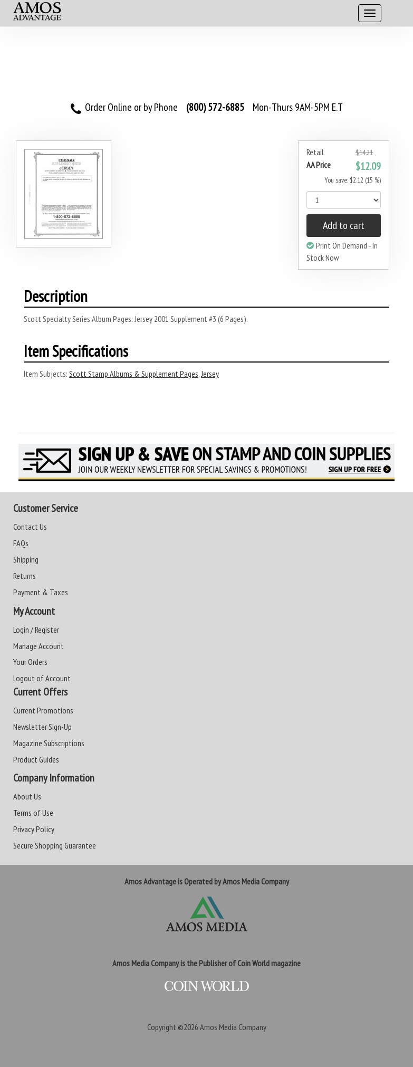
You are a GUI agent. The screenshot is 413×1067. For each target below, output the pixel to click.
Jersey (210, 373)
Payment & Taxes (40, 592)
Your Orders (30, 661)
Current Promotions (43, 710)
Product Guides (36, 759)
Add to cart (343, 225)
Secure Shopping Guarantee (54, 845)
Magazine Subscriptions (48, 743)
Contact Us (30, 526)
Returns (24, 575)
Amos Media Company (233, 1027)
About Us (27, 796)
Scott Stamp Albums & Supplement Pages (133, 373)
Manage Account (38, 646)
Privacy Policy (33, 829)
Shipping (26, 559)
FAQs (20, 543)
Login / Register (36, 629)
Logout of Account (42, 678)
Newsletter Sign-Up (42, 726)
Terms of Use (33, 812)
